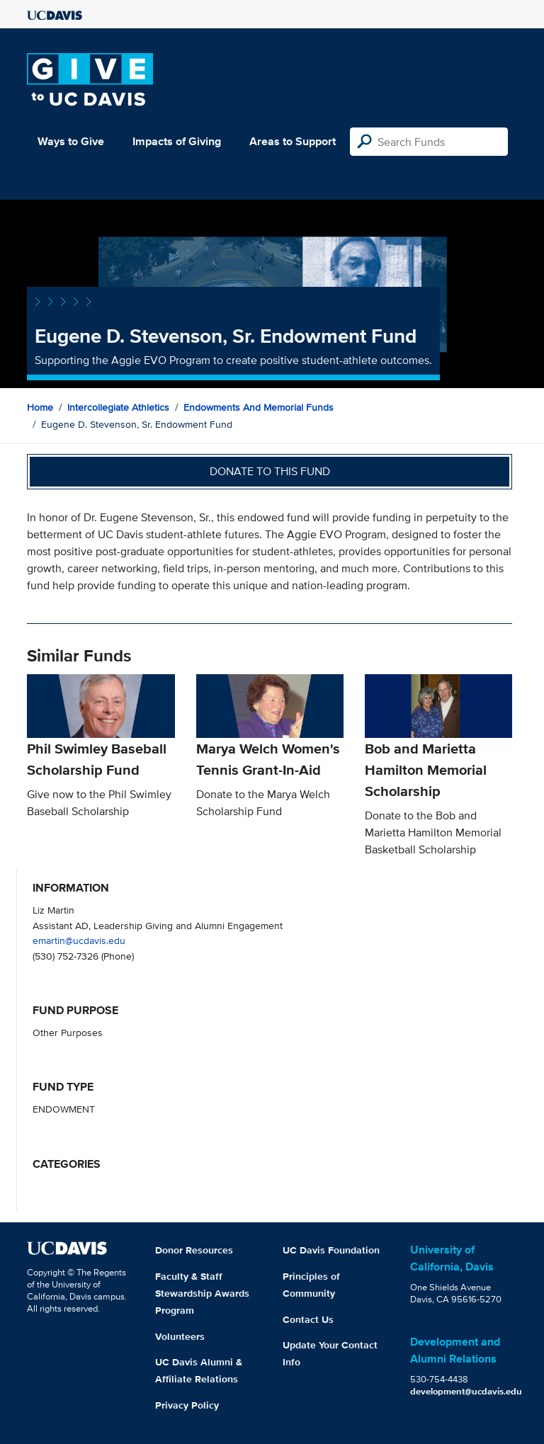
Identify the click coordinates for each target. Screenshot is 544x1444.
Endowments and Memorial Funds (258, 407)
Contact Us (308, 1319)
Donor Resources (194, 1250)
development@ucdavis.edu (466, 1391)
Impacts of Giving (176, 141)
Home (40, 407)
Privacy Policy (187, 1405)
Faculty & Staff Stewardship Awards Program (202, 1293)
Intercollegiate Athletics (118, 407)
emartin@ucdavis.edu (79, 940)
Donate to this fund (270, 471)
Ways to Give (71, 141)
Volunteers (180, 1336)
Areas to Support (292, 141)
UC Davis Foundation (331, 1250)
